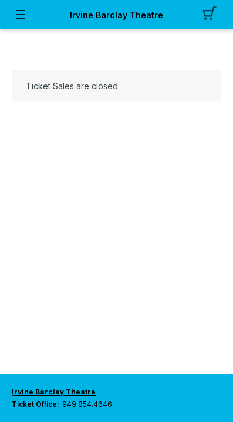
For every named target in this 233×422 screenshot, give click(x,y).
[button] (213, 14)
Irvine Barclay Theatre (116, 15)
